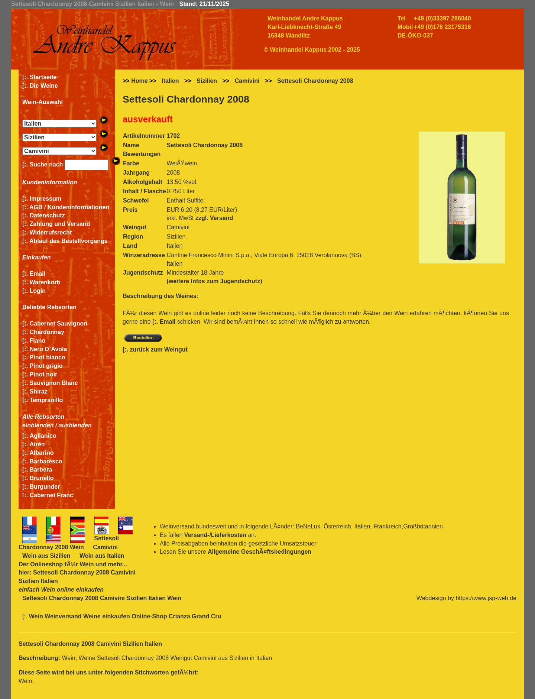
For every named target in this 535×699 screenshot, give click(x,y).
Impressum (45, 198)
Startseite (43, 77)
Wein (87, 564)
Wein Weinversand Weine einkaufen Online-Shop (99, 616)
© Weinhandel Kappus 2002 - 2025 (312, 49)
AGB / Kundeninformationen (69, 207)
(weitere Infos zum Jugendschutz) (214, 281)
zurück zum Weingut (159, 349)
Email (38, 274)
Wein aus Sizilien (46, 556)
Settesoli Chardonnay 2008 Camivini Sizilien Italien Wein (101, 598)
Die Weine (44, 85)
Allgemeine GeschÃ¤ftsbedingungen (259, 551)
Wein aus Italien (102, 556)
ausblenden (75, 425)
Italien (170, 81)
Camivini (247, 81)
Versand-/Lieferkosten (215, 535)
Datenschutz (47, 215)
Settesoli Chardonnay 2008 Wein (69, 542)
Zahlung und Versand (60, 224)
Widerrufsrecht (51, 232)
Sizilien (207, 81)
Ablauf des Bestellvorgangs (68, 241)
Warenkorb (45, 282)
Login (38, 291)
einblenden (38, 425)
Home (139, 81)
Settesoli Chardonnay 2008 (315, 81)
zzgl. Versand (214, 218)
